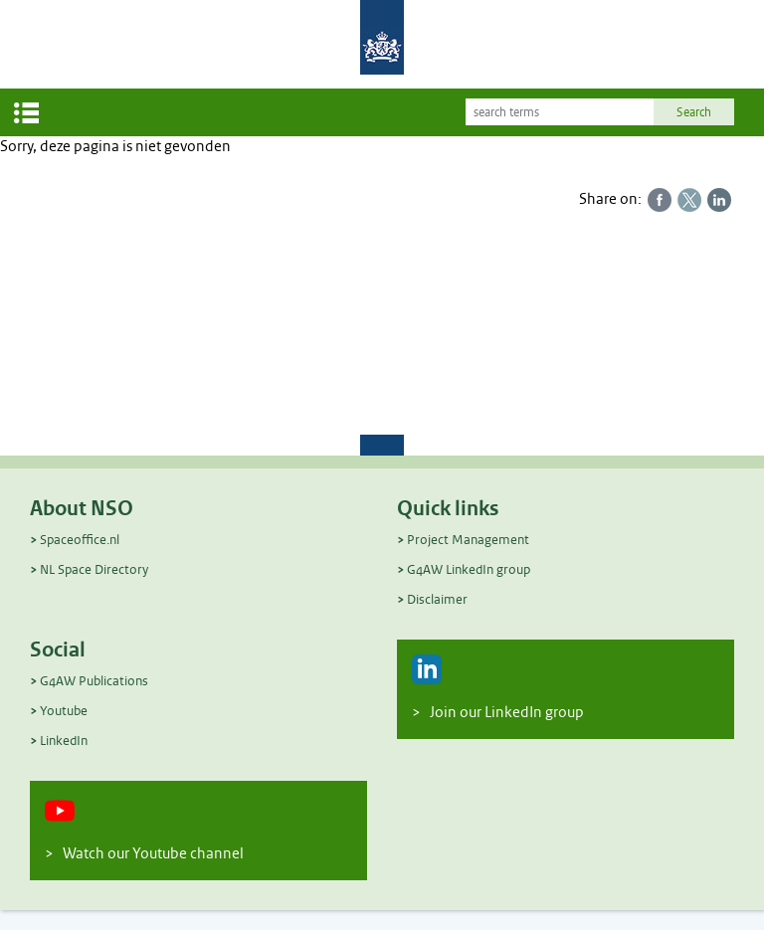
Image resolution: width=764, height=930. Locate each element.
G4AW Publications (94, 680)
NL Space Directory (94, 569)
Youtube (64, 710)
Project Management (468, 539)
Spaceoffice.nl (79, 539)
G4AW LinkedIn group (468, 569)
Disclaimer (437, 599)
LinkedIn (64, 740)
